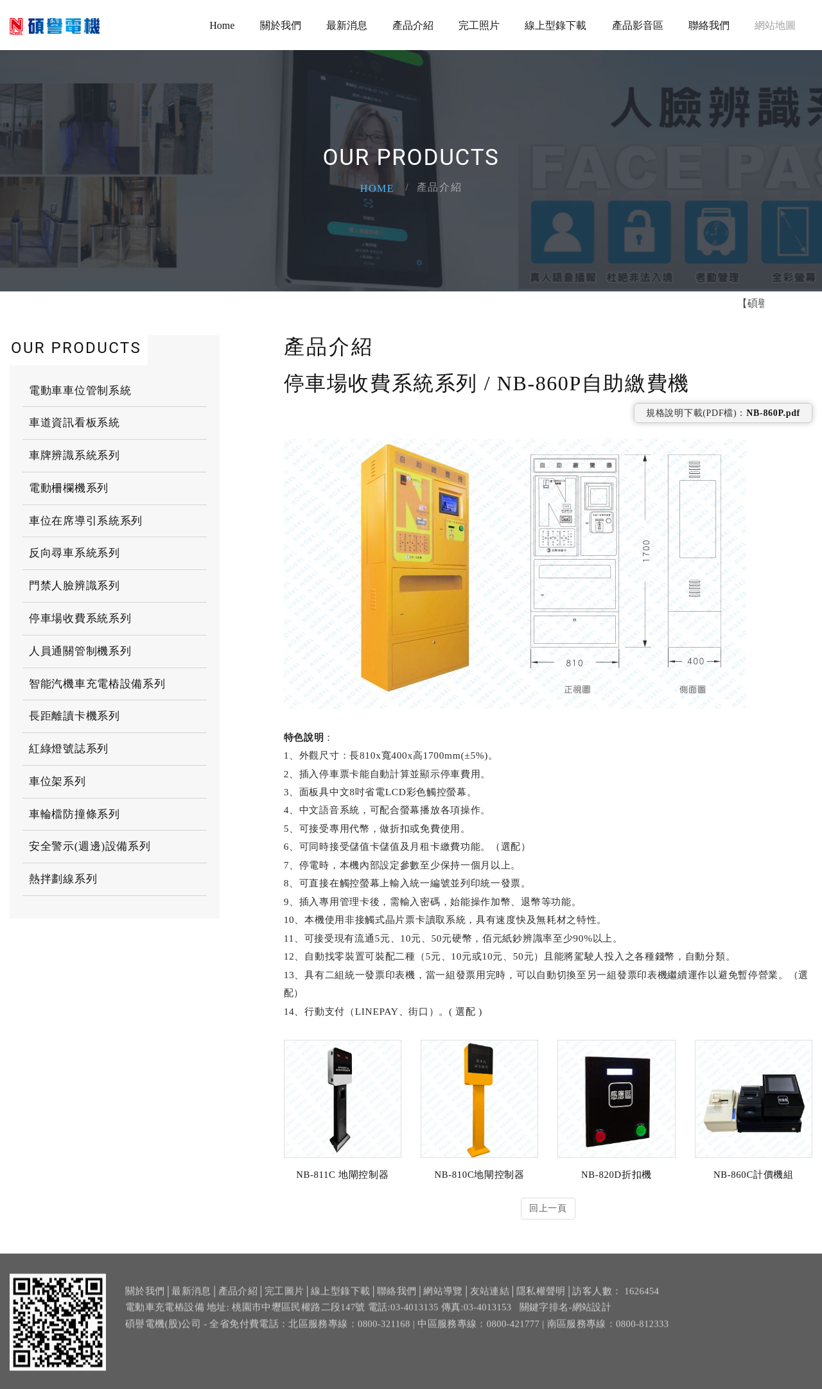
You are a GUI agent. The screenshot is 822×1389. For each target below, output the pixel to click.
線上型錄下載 (555, 25)
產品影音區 (637, 25)
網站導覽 (442, 1300)
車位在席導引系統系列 (86, 520)
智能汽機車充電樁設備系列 (97, 683)
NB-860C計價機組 (753, 1174)
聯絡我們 (709, 25)
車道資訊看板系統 (74, 422)
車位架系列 (57, 781)
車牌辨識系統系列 (74, 455)
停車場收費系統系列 (80, 618)
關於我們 (280, 25)
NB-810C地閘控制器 (479, 1174)
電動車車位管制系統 (80, 390)
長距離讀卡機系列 (74, 715)
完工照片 (479, 25)
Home (221, 25)
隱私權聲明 (541, 1300)
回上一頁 (548, 1208)
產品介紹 (412, 25)
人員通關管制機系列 (80, 650)
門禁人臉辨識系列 (74, 585)
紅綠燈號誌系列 (69, 748)
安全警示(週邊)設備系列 (90, 846)
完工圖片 (284, 1300)
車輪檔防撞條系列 (74, 813)
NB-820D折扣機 (616, 1174)
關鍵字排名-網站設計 (566, 1316)
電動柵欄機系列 (69, 487)
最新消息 (346, 25)
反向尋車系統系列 (74, 553)
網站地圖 (775, 25)
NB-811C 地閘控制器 (342, 1174)
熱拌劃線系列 (63, 878)
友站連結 (489, 1300)
